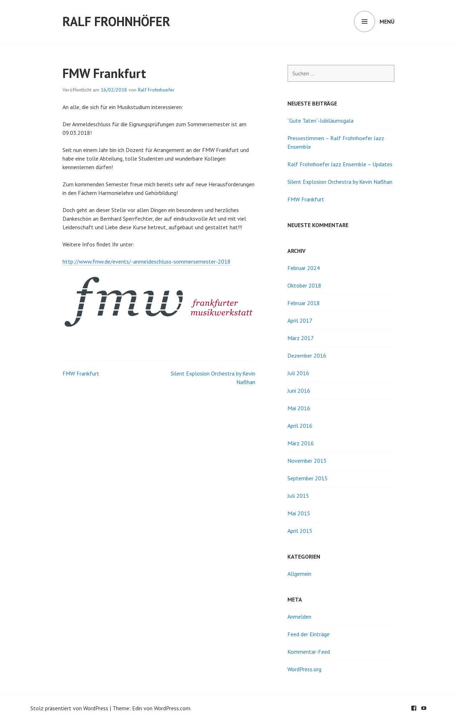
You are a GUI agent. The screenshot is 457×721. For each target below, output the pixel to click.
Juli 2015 (298, 495)
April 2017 (299, 320)
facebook (414, 708)
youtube (424, 708)
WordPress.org (304, 669)
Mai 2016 (298, 408)
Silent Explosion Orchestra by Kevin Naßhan (339, 181)
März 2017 (300, 338)
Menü (387, 21)
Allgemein (299, 573)
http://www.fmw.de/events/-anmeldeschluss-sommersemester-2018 (146, 261)
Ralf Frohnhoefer (156, 90)
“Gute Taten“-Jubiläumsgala (320, 120)
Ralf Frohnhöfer (116, 21)
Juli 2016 (298, 373)
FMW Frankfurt (80, 373)
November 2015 (307, 460)
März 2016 (300, 443)
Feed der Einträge (308, 634)
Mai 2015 (298, 513)
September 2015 (307, 478)
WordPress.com (172, 708)
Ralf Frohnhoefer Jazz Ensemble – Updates (339, 164)
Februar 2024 (303, 267)
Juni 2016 (298, 390)
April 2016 (299, 425)
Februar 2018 (303, 302)
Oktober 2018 (304, 285)
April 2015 (299, 530)
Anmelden (299, 616)
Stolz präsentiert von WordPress (69, 708)
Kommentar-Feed (308, 651)
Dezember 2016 (306, 355)
